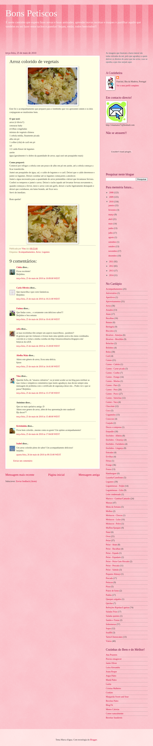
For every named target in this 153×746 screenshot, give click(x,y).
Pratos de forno (112, 591)
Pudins (109, 595)
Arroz (38, 252)
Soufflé (109, 633)
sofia (18, 329)
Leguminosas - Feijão (115, 486)
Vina (18, 376)
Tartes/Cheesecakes (114, 637)
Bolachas (110, 343)
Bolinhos (110, 348)
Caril (108, 356)
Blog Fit (109, 705)
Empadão (110, 431)
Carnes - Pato (111, 385)
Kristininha (21, 426)
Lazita (108, 684)
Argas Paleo (111, 676)
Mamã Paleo (111, 680)
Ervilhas (109, 457)
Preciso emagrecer (114, 659)
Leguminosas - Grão (114, 490)
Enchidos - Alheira (114, 436)
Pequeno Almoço (113, 574)
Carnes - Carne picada (115, 369)
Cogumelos (111, 415)
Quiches (109, 603)
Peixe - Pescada (112, 565)
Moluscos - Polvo (113, 524)
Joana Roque (111, 671)
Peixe (108, 540)
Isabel (19, 443)
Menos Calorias (112, 709)
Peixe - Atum (111, 545)
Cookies (109, 692)
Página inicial (56, 474)
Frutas (108, 469)
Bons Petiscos (31, 13)
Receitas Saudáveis (114, 718)
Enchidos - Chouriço (114, 440)
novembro (113, 251)
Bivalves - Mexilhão (114, 339)
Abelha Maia (22, 355)
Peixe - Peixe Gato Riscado (117, 561)
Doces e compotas (113, 427)
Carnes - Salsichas (113, 398)
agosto (111, 237)
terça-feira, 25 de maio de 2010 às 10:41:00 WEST (38, 319)
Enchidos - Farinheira (115, 444)
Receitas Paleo (112, 701)
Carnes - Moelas (113, 381)
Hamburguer (111, 473)
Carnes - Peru (111, 389)
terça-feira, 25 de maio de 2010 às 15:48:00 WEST (38, 416)
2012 (111, 266)
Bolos (108, 352)
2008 (111, 192)
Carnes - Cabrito (113, 364)
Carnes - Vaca (112, 402)
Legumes (46, 252)
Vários (109, 641)
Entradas (109, 452)
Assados (109, 310)
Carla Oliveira (23, 288)
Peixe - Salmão (112, 570)
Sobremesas (111, 624)
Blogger (93, 740)
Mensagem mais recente (19, 474)
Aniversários (111, 293)
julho (110, 233)
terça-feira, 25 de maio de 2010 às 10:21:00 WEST (38, 299)
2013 (111, 271)
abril (110, 219)
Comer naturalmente (114, 713)
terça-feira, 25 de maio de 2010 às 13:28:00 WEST (38, 346)
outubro (112, 246)
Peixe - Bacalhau (113, 549)
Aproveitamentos (113, 301)
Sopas (108, 628)
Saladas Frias (111, 612)
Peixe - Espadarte (113, 557)
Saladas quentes (112, 616)
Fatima (19, 308)
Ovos (108, 536)
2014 (111, 275)
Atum (108, 314)
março (111, 214)
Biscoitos (110, 331)
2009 (111, 197)
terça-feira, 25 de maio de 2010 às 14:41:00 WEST (38, 366)
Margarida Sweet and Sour (117, 697)
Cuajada (109, 423)
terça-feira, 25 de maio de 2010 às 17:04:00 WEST (38, 434)
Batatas (109, 322)
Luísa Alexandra (113, 667)
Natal (108, 532)
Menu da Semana (113, 507)
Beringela (110, 327)
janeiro (111, 205)
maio (110, 224)
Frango (109, 465)
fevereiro (112, 210)
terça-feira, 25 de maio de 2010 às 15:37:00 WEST (38, 393)
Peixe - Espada (112, 553)
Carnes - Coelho (113, 373)
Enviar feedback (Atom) (26, 481)
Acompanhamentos (26, 252)
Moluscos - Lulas (113, 519)
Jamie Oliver (111, 663)
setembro (112, 242)
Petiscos (109, 582)
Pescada (109, 578)
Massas (109, 503)
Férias (108, 461)
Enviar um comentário (22, 461)
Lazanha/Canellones (114, 477)
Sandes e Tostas (112, 620)
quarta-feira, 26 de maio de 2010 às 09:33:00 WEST (38, 455)
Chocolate (110, 406)
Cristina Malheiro (113, 688)
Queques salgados (113, 599)
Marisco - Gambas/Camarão (118, 498)
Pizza (108, 586)
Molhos (109, 511)
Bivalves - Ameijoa (114, 335)
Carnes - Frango (113, 377)
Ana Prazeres (111, 655)
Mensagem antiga (89, 474)
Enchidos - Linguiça (114, 448)
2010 (111, 201)
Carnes (109, 360)
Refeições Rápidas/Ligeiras (117, 607)
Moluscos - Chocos (114, 515)
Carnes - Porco (112, 394)
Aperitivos (110, 297)
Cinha (19, 267)
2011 (111, 261)
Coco (108, 410)
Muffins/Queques (113, 528)
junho (111, 228)
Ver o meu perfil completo (127, 85)
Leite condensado (113, 494)
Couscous (110, 419)
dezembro (112, 256)
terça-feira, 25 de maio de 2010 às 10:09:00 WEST (38, 278)
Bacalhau (110, 318)
